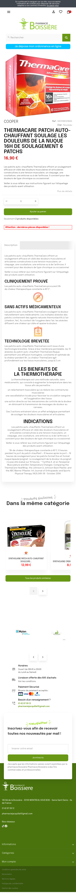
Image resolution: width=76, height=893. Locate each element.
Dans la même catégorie (37, 500)
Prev (33, 657)
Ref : (54, 121)
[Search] (66, 38)
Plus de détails (64, 191)
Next (42, 657)
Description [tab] (10, 245)
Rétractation (7, 874)
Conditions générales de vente (14, 869)
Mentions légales (8, 879)
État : (60, 125)
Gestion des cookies (10, 888)
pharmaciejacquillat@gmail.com (17, 814)
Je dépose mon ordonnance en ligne (38, 46)
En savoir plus (53, 6)
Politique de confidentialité (12, 883)
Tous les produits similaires (38, 578)
